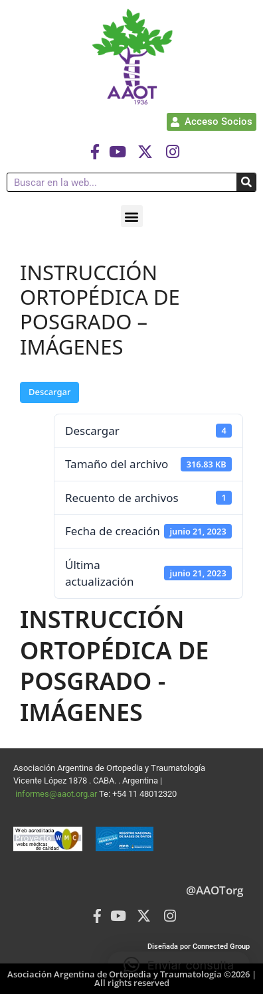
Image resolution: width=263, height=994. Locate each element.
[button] (132, 216)
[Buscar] (246, 182)
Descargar (49, 392)
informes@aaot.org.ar (57, 794)
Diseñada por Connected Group (198, 946)
